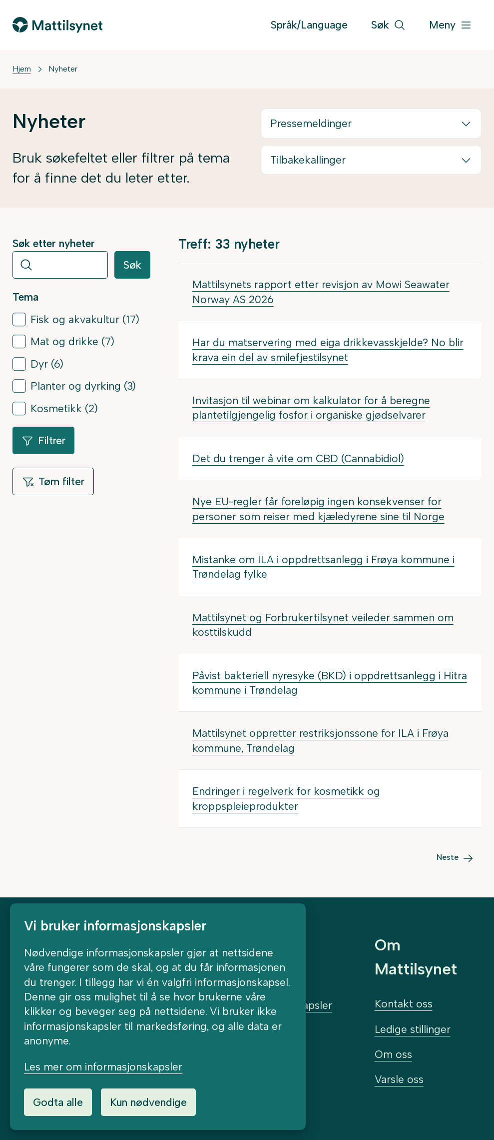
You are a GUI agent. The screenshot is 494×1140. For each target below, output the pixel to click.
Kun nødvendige (148, 1102)
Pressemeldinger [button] (311, 123)
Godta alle (58, 1102)
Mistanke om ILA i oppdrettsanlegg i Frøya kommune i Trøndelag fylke (323, 566)
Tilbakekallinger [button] (308, 160)
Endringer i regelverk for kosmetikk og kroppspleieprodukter (286, 798)
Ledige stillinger (413, 1029)
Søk (132, 265)
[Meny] (451, 25)
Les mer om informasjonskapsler (103, 1066)
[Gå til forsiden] (57, 25)
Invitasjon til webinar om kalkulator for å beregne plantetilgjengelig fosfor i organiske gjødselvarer (311, 407)
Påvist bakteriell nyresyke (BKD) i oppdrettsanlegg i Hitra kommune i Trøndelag (329, 682)
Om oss (393, 1054)
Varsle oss (399, 1079)
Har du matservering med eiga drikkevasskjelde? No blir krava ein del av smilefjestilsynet (328, 349)
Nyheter (62, 69)
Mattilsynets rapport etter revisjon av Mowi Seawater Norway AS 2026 (321, 291)
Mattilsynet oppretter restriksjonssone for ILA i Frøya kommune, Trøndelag (320, 740)
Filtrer (43, 440)
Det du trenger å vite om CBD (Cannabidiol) (298, 458)
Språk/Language (309, 25)
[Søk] (388, 25)
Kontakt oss (404, 1003)
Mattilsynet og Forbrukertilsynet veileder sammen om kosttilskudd (323, 624)
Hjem (21, 69)
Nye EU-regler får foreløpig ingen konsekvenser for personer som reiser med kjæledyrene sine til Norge (318, 508)
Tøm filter (53, 481)
